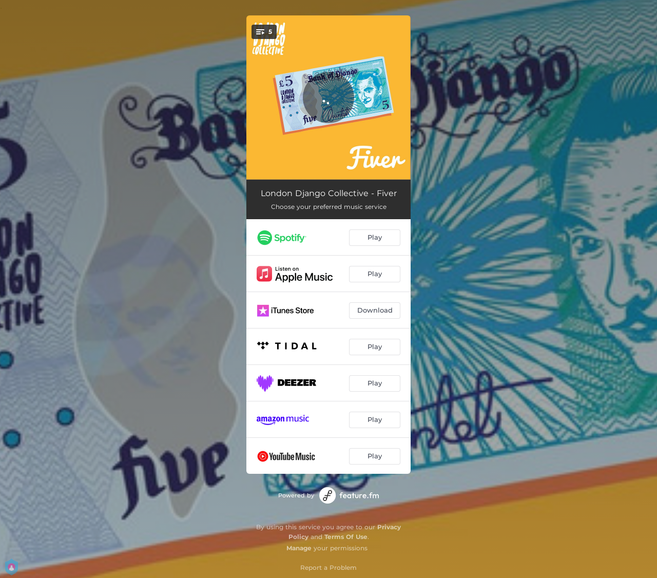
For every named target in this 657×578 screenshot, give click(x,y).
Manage (299, 548)
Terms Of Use (346, 537)
